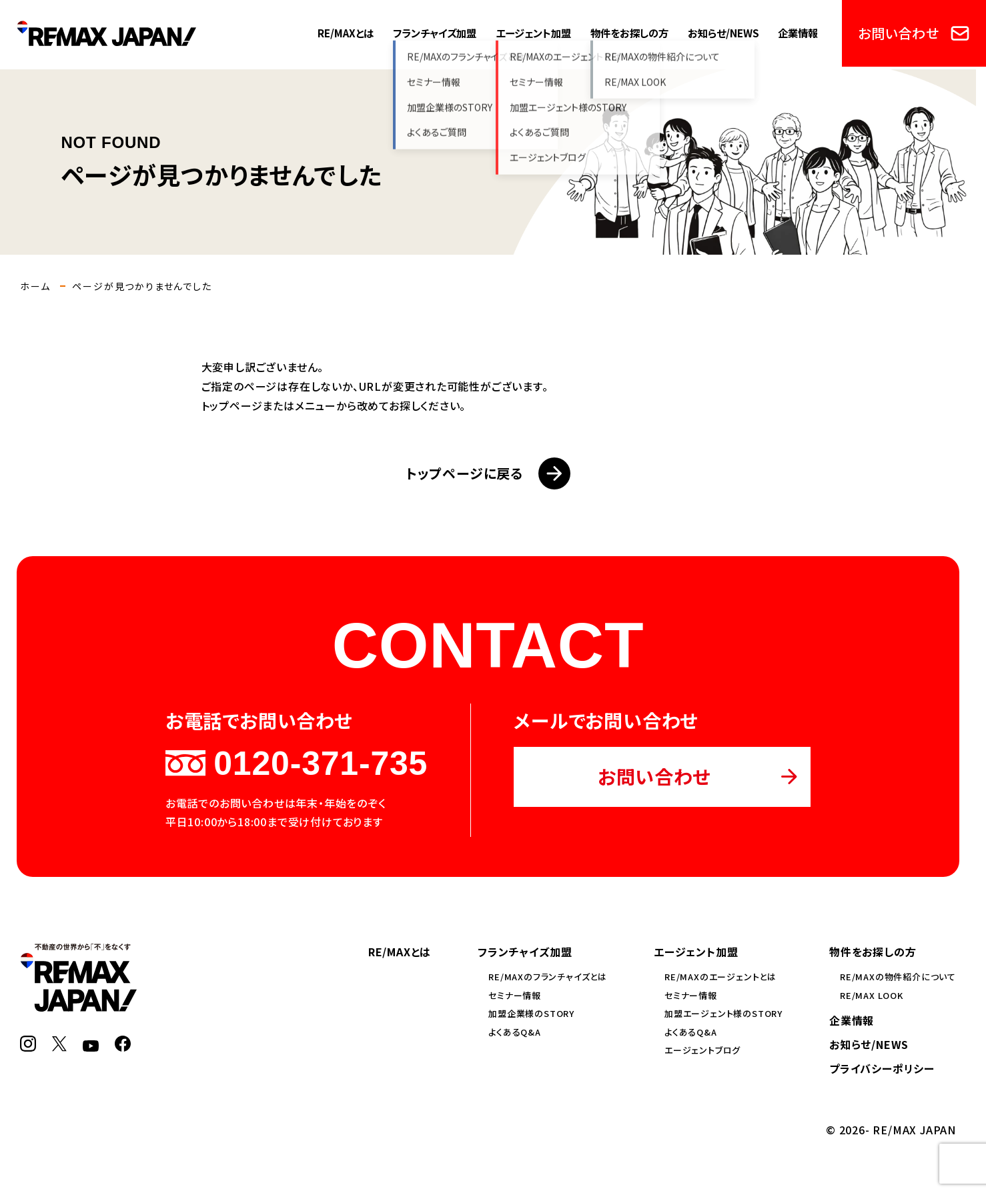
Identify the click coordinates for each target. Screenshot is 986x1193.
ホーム (35, 286)
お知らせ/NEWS (723, 32)
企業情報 (798, 32)
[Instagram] (28, 1044)
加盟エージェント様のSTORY (723, 1013)
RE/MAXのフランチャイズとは (547, 976)
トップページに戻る (488, 473)
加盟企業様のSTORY (531, 1013)
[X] (59, 1044)
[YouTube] (91, 1044)
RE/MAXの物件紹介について (898, 976)
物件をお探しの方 (629, 32)
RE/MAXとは (346, 32)
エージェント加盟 (533, 32)
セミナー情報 (514, 995)
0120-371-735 (296, 763)
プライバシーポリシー (882, 1068)
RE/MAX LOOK (871, 995)
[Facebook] (123, 1044)
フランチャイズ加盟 (434, 32)
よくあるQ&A (514, 1032)
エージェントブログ (702, 1050)
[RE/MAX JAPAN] (78, 1004)
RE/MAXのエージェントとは (720, 976)
